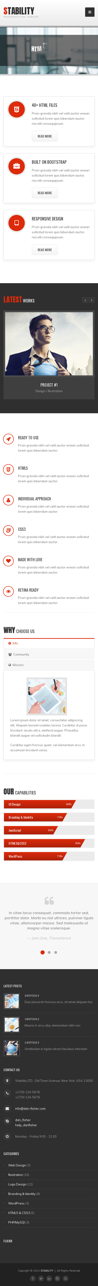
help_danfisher (26, 1125)
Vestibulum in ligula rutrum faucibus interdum (56, 1048)
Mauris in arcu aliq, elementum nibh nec (53, 1025)
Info (13, 643)
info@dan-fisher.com (30, 1108)
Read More (45, 136)
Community (18, 654)
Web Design (17, 1165)
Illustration (15, 1175)
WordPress (16, 1203)
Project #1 (49, 385)
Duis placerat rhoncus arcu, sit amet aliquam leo (59, 1002)
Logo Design (17, 1184)
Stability (19, 11)
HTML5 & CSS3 (19, 1213)
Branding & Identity (22, 1194)
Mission (16, 665)
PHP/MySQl (16, 1222)
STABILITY (46, 1270)
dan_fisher (23, 1120)
